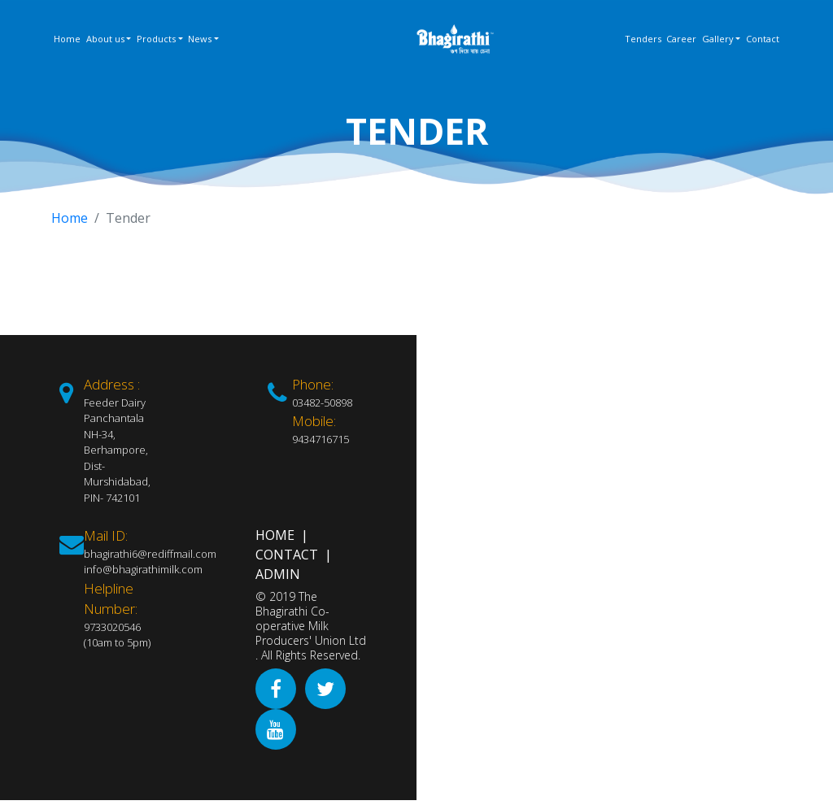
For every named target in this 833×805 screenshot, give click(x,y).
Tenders (643, 39)
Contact (762, 39)
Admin (277, 574)
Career (681, 39)
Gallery (718, 39)
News (200, 39)
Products (156, 39)
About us (105, 39)
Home (67, 39)
